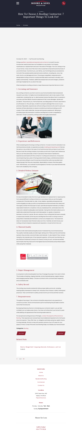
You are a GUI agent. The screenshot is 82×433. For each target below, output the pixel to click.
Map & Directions (41, 376)
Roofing (26, 306)
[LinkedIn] (39, 422)
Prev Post (21, 311)
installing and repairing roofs (52, 125)
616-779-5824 (41, 407)
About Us (41, 353)
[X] (50, 422)
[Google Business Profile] (32, 422)
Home (41, 350)
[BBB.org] (36, 422)
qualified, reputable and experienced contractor (34, 40)
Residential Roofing (41, 357)
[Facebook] (43, 422)
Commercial (41, 360)
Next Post (60, 311)
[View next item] (23, 337)
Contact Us (41, 363)
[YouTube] (46, 422)
